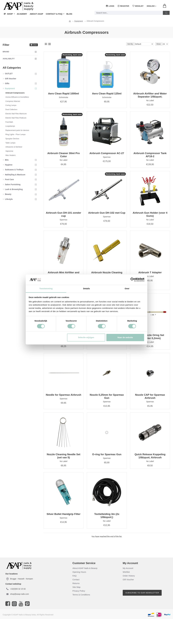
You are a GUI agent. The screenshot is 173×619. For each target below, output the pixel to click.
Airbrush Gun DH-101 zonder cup (63, 214)
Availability (9, 59)
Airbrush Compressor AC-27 (106, 153)
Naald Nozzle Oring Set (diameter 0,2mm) (150, 337)
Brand (6, 52)
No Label (150, 100)
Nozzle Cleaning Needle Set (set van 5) (63, 456)
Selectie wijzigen (86, 337)
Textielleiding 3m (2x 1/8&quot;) (106, 516)
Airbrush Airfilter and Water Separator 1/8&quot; (150, 95)
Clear (35, 45)
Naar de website (125, 337)
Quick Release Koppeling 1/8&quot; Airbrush (150, 456)
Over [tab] (127, 288)
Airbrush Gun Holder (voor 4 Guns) (150, 214)
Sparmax (107, 157)
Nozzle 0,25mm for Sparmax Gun (107, 396)
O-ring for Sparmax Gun (106, 454)
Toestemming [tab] (46, 288)
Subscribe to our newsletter (142, 593)
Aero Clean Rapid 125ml (107, 93)
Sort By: (134, 44)
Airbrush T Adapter (150, 272)
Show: (159, 44)
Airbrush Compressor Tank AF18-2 (150, 155)
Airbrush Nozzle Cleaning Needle (106, 274)
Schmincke (63, 97)
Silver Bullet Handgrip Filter (63, 514)
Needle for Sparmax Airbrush (63, 394)
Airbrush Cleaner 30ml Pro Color (63, 155)
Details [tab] (86, 288)
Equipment (78, 21)
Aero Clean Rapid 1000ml (63, 93)
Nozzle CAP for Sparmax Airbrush (150, 396)
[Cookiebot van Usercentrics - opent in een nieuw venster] (132, 280)
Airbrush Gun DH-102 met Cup (106, 212)
